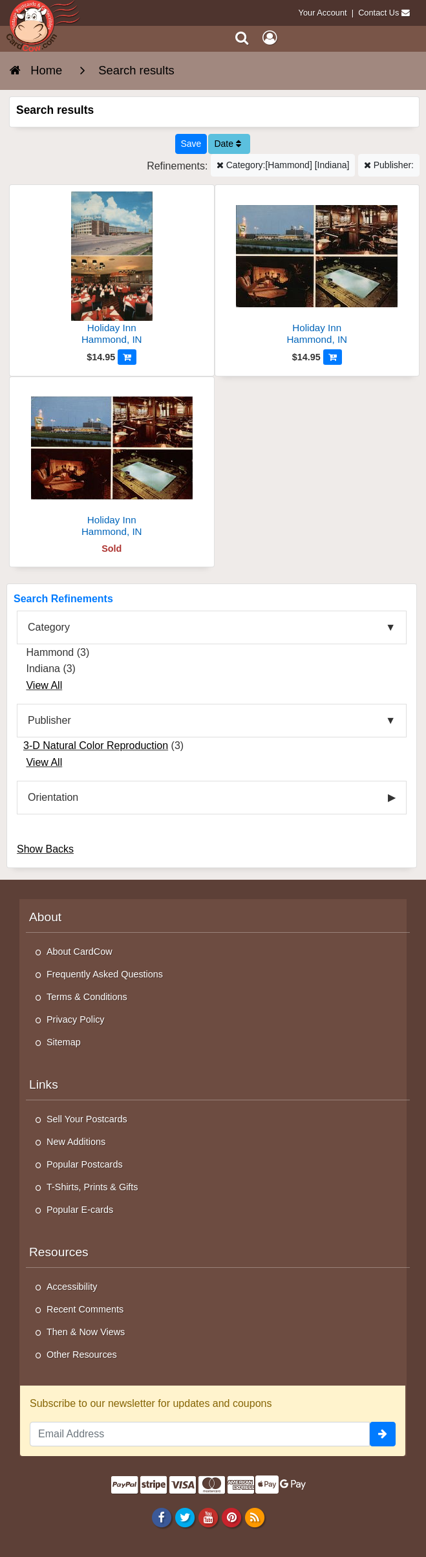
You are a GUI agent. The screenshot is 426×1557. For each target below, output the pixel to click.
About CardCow (79, 951)
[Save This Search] (191, 144)
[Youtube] (208, 1516)
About (45, 917)
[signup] (383, 1434)
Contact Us (378, 12)
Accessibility (72, 1286)
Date (227, 143)
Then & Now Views (86, 1332)
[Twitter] (184, 1516)
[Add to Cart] (127, 357)
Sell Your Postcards (87, 1119)
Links (43, 1084)
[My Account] (269, 38)
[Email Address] (200, 1434)
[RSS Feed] (255, 1516)
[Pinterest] (231, 1516)
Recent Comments (85, 1309)
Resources (59, 1252)
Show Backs (45, 849)
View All (44, 685)
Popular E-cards (80, 1209)
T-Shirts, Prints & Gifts (92, 1187)
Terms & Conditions (87, 997)
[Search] (242, 38)
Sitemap (64, 1042)
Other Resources (82, 1354)
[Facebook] (161, 1516)
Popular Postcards (85, 1164)
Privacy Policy (76, 1019)
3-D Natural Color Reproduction (95, 745)
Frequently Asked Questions (105, 974)
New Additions (76, 1142)
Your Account (323, 12)
